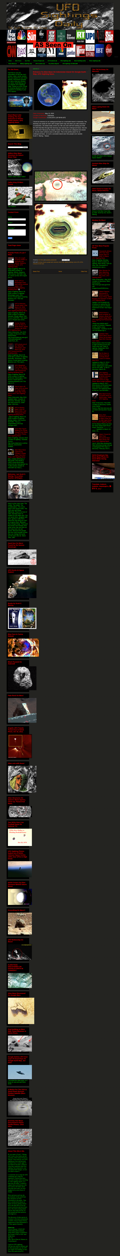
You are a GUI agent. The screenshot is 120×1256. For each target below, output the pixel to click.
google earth (50, 262)
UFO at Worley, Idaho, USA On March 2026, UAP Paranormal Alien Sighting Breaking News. (17, 411)
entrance (45, 262)
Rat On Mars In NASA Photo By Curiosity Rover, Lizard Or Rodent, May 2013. (101, 356)
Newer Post (36, 271)
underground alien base (38, 263)
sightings (71, 262)
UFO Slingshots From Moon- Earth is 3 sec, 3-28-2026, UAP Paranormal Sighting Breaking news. (18, 369)
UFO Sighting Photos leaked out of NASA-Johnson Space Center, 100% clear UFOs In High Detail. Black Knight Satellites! (101, 377)
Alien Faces (18, 60)
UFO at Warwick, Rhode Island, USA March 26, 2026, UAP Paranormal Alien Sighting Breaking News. (17, 307)
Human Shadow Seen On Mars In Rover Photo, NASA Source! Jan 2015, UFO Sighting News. (18, 326)
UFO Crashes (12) (40, 63)
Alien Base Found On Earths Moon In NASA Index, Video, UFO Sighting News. (102, 397)
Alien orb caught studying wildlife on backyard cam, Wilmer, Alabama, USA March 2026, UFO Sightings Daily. (17, 262)
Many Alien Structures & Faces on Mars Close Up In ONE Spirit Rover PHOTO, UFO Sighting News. (102, 418)
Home (10, 60)
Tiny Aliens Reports (53, 63)
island (60, 262)
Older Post (84, 271)
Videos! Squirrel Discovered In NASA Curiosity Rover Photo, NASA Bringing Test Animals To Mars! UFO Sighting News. (102, 296)
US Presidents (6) (52, 60)
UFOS (81, 262)
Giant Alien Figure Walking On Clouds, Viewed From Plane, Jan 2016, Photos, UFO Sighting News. (18, 432)
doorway (40, 262)
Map (63, 262)
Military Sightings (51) (26, 63)
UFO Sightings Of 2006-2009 (70, 63)
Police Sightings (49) (94, 60)
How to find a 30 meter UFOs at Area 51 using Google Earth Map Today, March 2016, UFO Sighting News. (18, 391)
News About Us (12, 63)
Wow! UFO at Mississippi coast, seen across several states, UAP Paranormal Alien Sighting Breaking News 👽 (18, 285)
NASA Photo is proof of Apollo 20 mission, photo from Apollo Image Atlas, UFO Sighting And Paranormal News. (102, 317)
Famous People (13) (38, 60)
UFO (78, 262)
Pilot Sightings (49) (65, 60)
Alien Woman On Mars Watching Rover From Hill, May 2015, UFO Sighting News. (101, 274)
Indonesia (56, 262)
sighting (66, 262)
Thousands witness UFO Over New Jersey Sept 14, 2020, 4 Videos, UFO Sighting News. (101, 254)
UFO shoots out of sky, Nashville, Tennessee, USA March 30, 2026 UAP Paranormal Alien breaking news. (17, 348)
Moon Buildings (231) (80, 60)
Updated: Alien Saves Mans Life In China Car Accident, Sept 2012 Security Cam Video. (102, 337)
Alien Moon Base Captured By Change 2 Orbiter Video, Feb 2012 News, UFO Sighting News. (17, 453)
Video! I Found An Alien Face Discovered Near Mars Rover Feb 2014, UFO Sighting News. (101, 437)
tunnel (75, 262)
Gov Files (27, 60)
